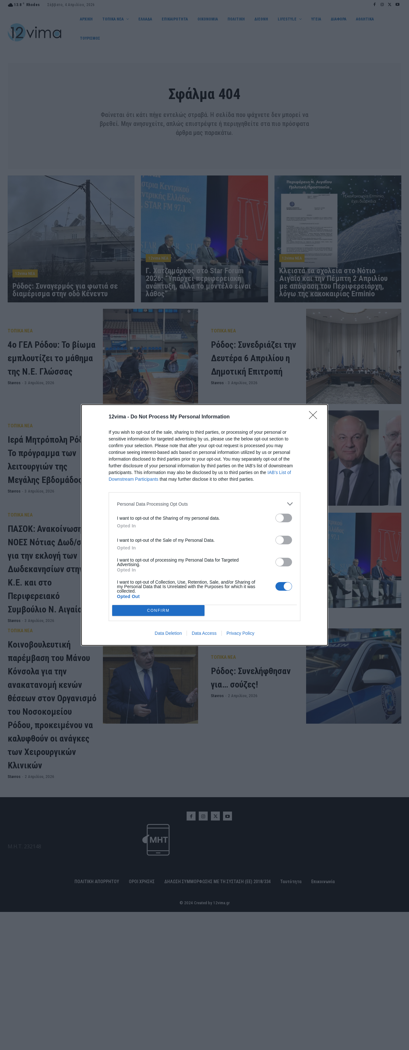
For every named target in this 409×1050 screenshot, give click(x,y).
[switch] (283, 518)
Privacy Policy (240, 633)
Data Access (204, 633)
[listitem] (204, 504)
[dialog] (204, 525)
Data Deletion (168, 633)
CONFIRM (158, 610)
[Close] (315, 417)
